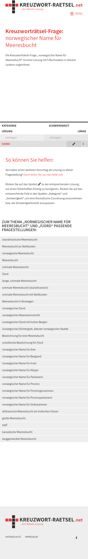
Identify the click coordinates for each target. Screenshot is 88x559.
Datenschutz (13, 536)
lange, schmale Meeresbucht (19, 281)
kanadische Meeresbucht (17, 432)
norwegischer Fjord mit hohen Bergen (24, 322)
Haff (4, 425)
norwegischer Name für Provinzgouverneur (27, 391)
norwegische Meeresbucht (18, 253)
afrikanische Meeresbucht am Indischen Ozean (30, 411)
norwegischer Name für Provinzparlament (27, 397)
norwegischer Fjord (13, 308)
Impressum (31, 536)
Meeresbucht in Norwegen (18, 301)
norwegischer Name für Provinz (21, 384)
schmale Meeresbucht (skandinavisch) (25, 288)
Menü (76, 14)
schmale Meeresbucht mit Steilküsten (24, 294)
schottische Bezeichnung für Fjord (22, 343)
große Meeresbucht (13, 418)
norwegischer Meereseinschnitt (21, 315)
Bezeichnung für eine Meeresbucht (23, 336)
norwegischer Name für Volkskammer (24, 404)
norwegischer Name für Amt (18, 349)
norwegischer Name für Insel (19, 363)
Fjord (5, 274)
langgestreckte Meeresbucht (19, 439)
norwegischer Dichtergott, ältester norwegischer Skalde (35, 329)
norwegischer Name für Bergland (21, 356)
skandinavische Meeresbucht (19, 239)
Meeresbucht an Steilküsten (19, 246)
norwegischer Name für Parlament (22, 377)
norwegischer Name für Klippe (20, 370)
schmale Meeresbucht (15, 267)
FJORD (6, 144)
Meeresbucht (10, 260)
